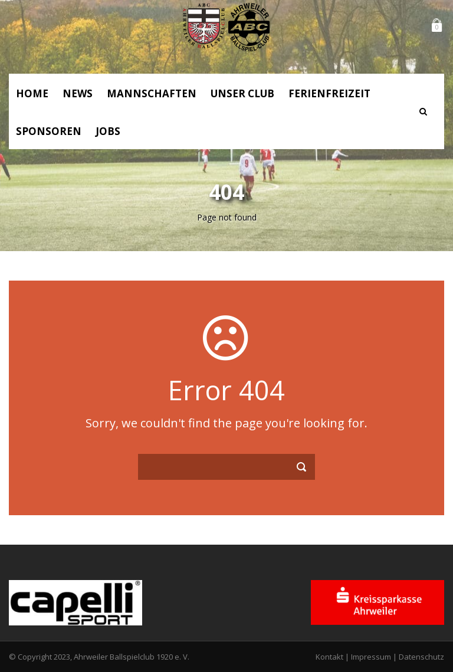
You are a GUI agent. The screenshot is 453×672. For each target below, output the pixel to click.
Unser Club (242, 93)
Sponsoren (48, 131)
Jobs (108, 131)
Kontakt (329, 656)
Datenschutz (421, 656)
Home (32, 93)
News (78, 93)
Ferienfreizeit (329, 93)
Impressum (371, 656)
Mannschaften (151, 93)
